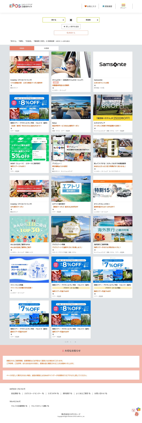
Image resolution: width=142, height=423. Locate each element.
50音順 (46, 48)
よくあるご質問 (83, 393)
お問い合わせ (100, 393)
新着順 (22, 48)
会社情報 (16, 393)
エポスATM (53, 393)
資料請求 (67, 393)
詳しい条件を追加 (71, 26)
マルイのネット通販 (40, 406)
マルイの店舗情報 (19, 406)
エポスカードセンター (34, 393)
